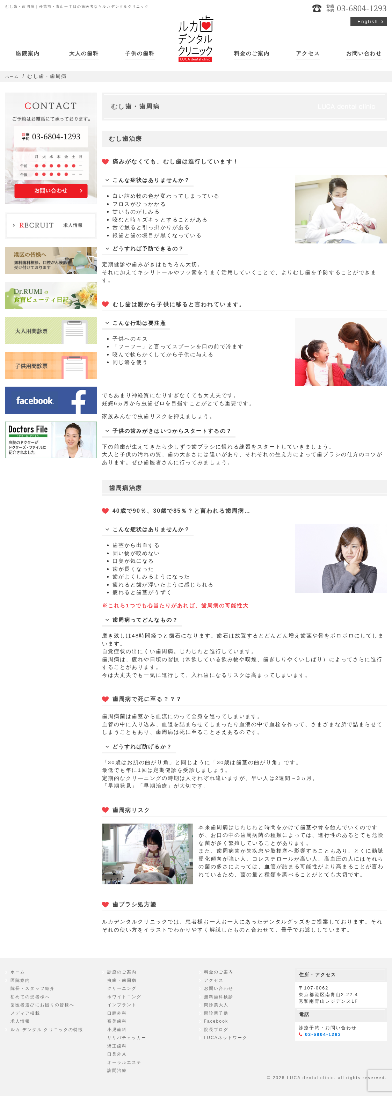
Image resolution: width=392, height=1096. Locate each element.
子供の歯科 (140, 53)
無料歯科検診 (219, 996)
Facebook (216, 1021)
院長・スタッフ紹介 (32, 988)
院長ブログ (216, 1029)
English (367, 21)
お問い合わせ (364, 53)
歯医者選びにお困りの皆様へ (42, 1004)
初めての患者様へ (30, 996)
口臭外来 (117, 1054)
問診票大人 (216, 1004)
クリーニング (122, 988)
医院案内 (28, 53)
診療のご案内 (122, 972)
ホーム (17, 972)
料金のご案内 (252, 53)
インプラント (122, 1004)
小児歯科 (117, 1029)
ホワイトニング (124, 996)
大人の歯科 (84, 53)
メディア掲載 (25, 1013)
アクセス (308, 53)
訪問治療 (117, 1070)
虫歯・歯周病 (122, 980)
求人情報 (20, 1021)
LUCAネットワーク (226, 1037)
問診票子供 (216, 1013)
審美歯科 (117, 1021)
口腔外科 (117, 1013)
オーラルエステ (124, 1062)
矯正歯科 (117, 1046)
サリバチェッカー (127, 1037)
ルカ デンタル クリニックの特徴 (46, 1029)
